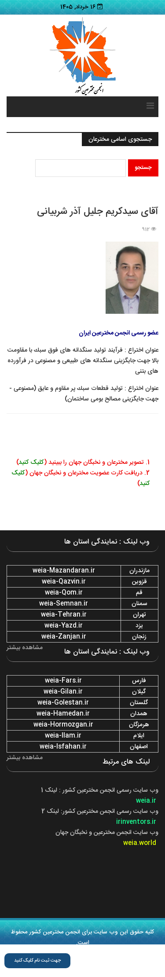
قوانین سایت (127, 950)
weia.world (139, 843)
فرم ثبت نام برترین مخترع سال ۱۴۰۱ (116, 961)
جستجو (143, 168)
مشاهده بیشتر (25, 648)
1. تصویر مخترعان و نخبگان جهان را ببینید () (83, 462)
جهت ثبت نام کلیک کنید (37, 961)
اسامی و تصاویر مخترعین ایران (71, 950)
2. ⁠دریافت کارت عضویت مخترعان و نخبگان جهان (89, 473)
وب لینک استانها (81, 972)
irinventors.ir (136, 822)
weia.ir (146, 801)
